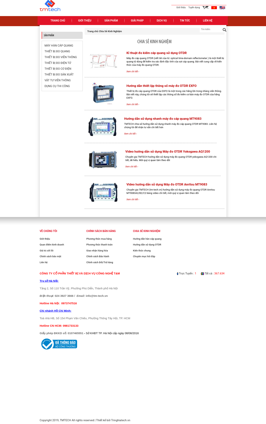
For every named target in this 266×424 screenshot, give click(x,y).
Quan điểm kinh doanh (52, 244)
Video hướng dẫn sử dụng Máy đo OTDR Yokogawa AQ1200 (167, 151)
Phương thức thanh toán (99, 244)
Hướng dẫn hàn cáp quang (147, 238)
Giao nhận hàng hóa (97, 250)
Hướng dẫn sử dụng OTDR (147, 244)
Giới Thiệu (84, 20)
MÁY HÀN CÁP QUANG (59, 45)
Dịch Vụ (162, 20)
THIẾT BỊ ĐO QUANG (57, 51)
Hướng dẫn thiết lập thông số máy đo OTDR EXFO (162, 86)
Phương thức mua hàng (99, 238)
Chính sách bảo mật (50, 256)
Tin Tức (185, 20)
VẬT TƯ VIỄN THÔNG (58, 80)
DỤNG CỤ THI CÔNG (57, 86)
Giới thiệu (181, 7)
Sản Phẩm (111, 20)
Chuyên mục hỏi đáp (144, 256)
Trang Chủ (58, 20)
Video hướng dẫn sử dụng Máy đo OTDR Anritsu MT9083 (167, 184)
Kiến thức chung (142, 250)
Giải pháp (137, 20)
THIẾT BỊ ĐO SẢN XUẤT (59, 74)
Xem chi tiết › (133, 71)
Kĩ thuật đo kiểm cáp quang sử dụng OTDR (157, 53)
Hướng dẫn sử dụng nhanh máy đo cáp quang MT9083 (162, 118)
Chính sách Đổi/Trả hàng (99, 262)
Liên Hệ (207, 20)
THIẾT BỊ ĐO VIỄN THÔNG (61, 57)
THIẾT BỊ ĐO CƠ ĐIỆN (58, 68)
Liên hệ (44, 262)
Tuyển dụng (194, 7)
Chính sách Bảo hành (97, 256)
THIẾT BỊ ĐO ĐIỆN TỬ (58, 63)
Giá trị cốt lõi (47, 250)
